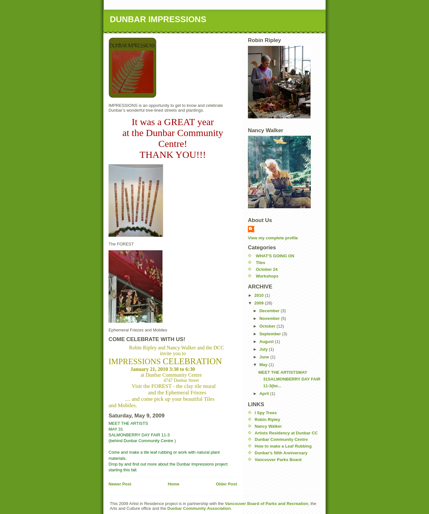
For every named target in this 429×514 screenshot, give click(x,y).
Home (173, 484)
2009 (259, 303)
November (270, 318)
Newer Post (120, 484)
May (264, 364)
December (270, 310)
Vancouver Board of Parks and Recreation (266, 503)
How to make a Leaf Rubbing (283, 446)
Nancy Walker (268, 426)
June (264, 357)
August (267, 341)
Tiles (260, 262)
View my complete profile (273, 238)
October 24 (267, 269)
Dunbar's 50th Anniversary (281, 452)
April (264, 393)
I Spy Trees (266, 412)
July (264, 349)
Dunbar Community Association (198, 508)
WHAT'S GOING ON (275, 255)
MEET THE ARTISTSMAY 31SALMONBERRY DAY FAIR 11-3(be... (289, 379)
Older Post (226, 484)
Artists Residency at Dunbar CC (286, 433)
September (270, 333)
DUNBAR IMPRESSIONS (158, 19)
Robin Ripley (267, 419)
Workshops (267, 276)
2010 (259, 295)
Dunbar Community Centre (281, 439)
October (267, 326)
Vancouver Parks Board (278, 459)
